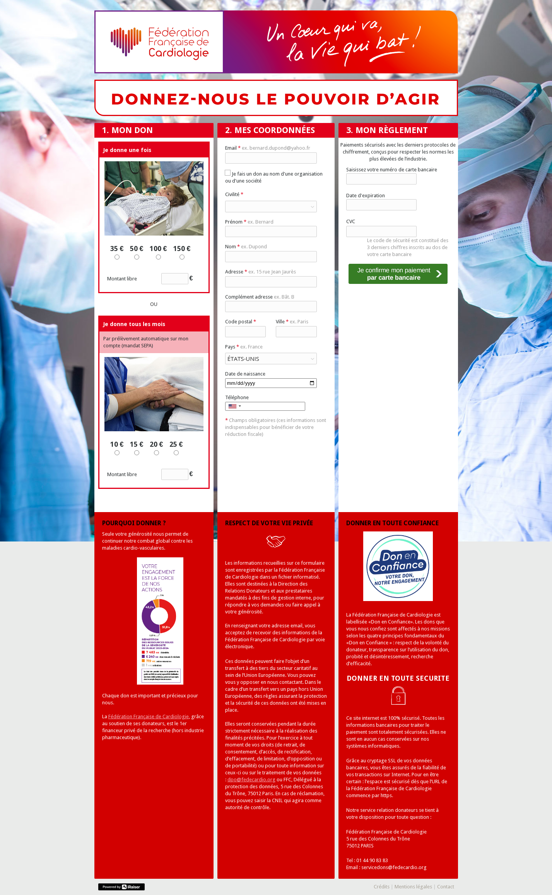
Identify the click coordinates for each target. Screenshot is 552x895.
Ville (292, 322)
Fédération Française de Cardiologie (148, 716)
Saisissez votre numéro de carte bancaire (391, 170)
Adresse (260, 272)
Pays (244, 347)
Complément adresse (259, 297)
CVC (350, 221)
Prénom (249, 222)
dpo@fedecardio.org (251, 779)
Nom (246, 246)
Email (267, 148)
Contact (445, 887)
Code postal (240, 322)
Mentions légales (413, 887)
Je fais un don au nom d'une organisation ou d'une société (274, 177)
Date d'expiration (365, 195)
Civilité (234, 194)
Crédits (382, 887)
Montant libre (150, 279)
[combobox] (234, 406)
